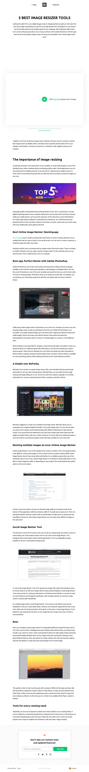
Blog (34, 5)
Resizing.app (17, 238)
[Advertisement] (44, 55)
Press (19, 768)
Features (56, 5)
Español (74, 768)
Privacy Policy (12, 768)
